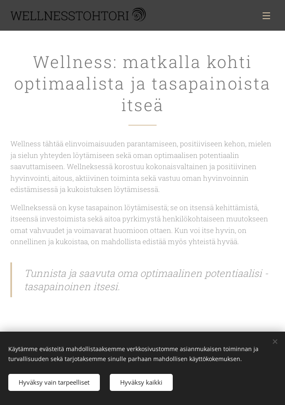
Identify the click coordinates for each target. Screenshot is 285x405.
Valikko (266, 15)
